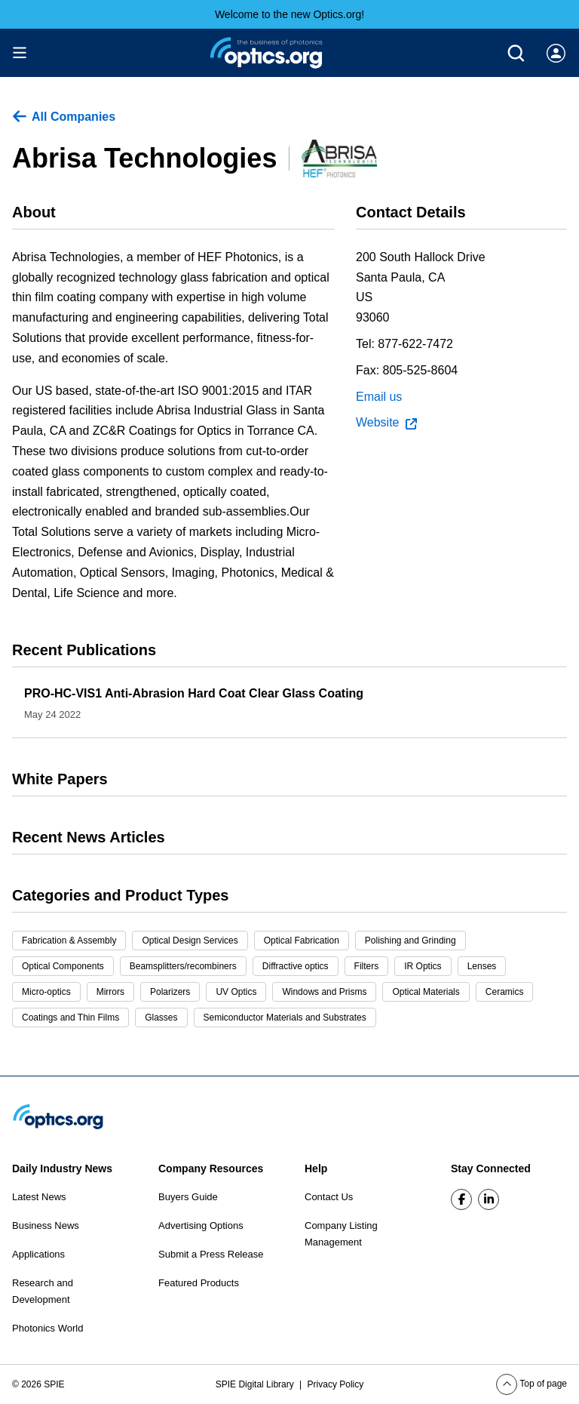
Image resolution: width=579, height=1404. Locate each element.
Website (386, 423)
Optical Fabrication (301, 940)
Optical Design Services (189, 940)
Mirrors (110, 992)
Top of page (531, 1383)
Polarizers (170, 992)
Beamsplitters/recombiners (183, 966)
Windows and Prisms (324, 992)
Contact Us (329, 1196)
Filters (366, 966)
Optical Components (63, 966)
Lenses (482, 966)
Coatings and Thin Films (70, 1017)
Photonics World (47, 1328)
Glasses (161, 1017)
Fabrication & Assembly (69, 940)
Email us (379, 396)
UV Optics (236, 992)
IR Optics (422, 966)
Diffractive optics (295, 966)
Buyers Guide (188, 1196)
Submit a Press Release (210, 1254)
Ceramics (505, 992)
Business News (45, 1225)
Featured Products (198, 1283)
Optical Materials (425, 992)
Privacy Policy (336, 1384)
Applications (38, 1254)
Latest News (39, 1196)
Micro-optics (46, 992)
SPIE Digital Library (256, 1384)
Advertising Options (201, 1225)
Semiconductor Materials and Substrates (285, 1017)
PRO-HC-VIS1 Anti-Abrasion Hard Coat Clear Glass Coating (193, 693)
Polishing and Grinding (410, 940)
